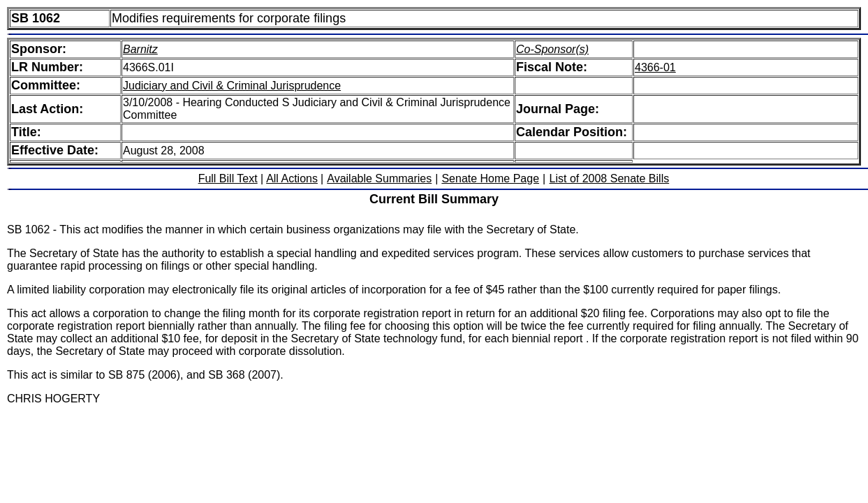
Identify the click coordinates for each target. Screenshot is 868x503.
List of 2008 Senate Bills (610, 178)
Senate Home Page (490, 178)
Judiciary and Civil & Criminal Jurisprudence (232, 86)
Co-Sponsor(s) (552, 49)
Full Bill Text (228, 178)
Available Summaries (379, 178)
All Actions (292, 178)
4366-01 (655, 67)
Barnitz (140, 49)
